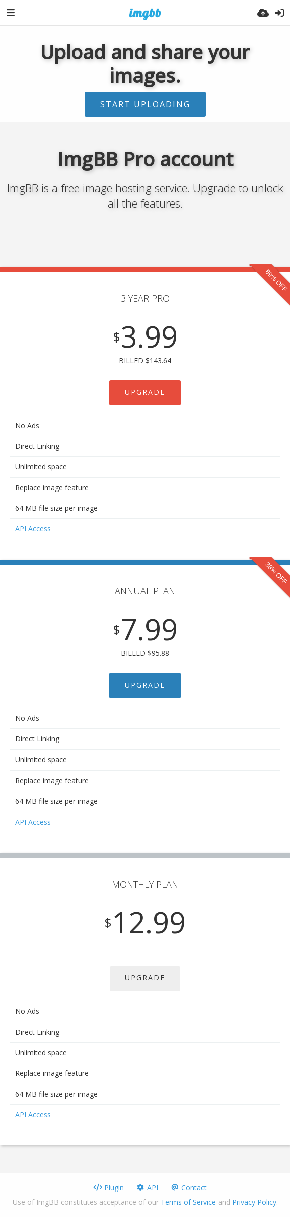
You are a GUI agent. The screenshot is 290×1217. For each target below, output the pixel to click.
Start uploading (145, 104)
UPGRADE (145, 392)
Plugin (108, 1187)
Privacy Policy (254, 1202)
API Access (33, 528)
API (147, 1187)
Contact (188, 1187)
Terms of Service (188, 1202)
